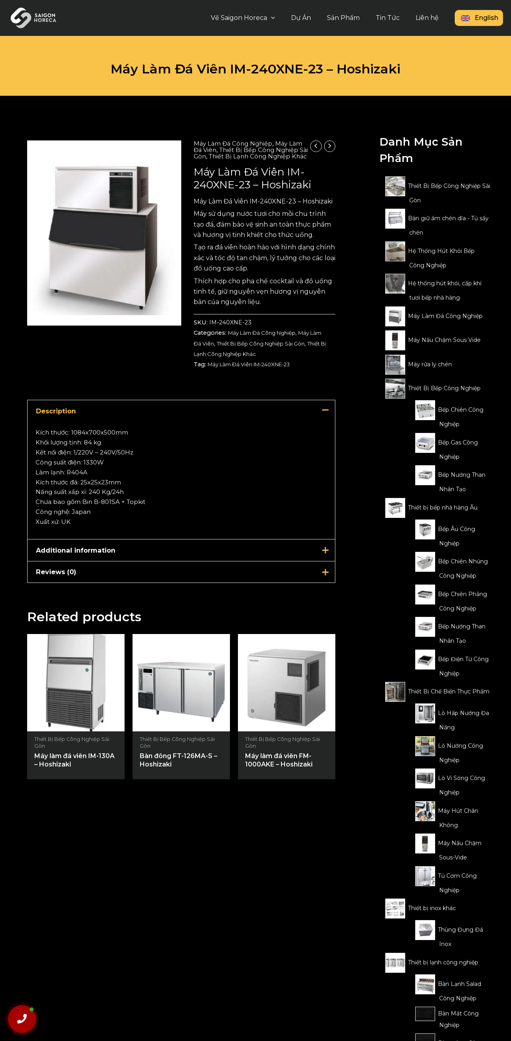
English (479, 18)
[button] (285, 18)
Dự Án (312, 18)
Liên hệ (428, 18)
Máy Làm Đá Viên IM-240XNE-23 (255, 370)
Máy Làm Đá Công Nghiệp (235, 143)
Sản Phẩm (351, 18)
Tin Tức (392, 18)
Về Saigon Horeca (257, 18)
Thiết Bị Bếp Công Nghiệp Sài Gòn (244, 153)
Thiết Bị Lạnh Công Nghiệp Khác (263, 159)
